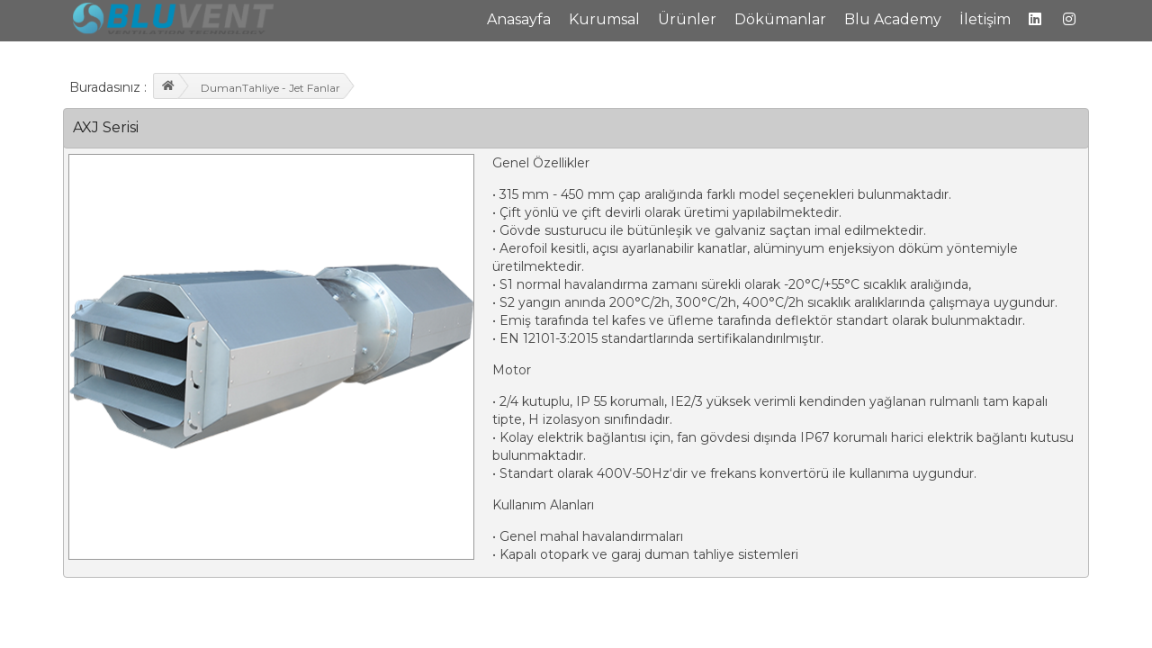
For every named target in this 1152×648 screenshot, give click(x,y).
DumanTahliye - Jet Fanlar (270, 87)
